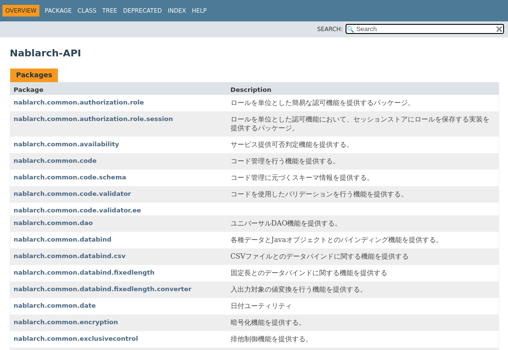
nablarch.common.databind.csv (70, 256)
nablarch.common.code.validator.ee (77, 210)
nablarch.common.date (55, 305)
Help (199, 10)
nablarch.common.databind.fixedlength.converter (102, 289)
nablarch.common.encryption (66, 322)
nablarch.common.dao (53, 223)
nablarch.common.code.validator (72, 193)
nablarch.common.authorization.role (79, 102)
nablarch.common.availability (66, 144)
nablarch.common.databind (62, 239)
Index (177, 10)
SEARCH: (330, 29)
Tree (109, 10)
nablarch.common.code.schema (70, 177)
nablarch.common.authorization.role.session (93, 118)
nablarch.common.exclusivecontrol (76, 338)
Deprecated (142, 10)
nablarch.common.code (55, 160)
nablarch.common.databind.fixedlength (84, 272)
